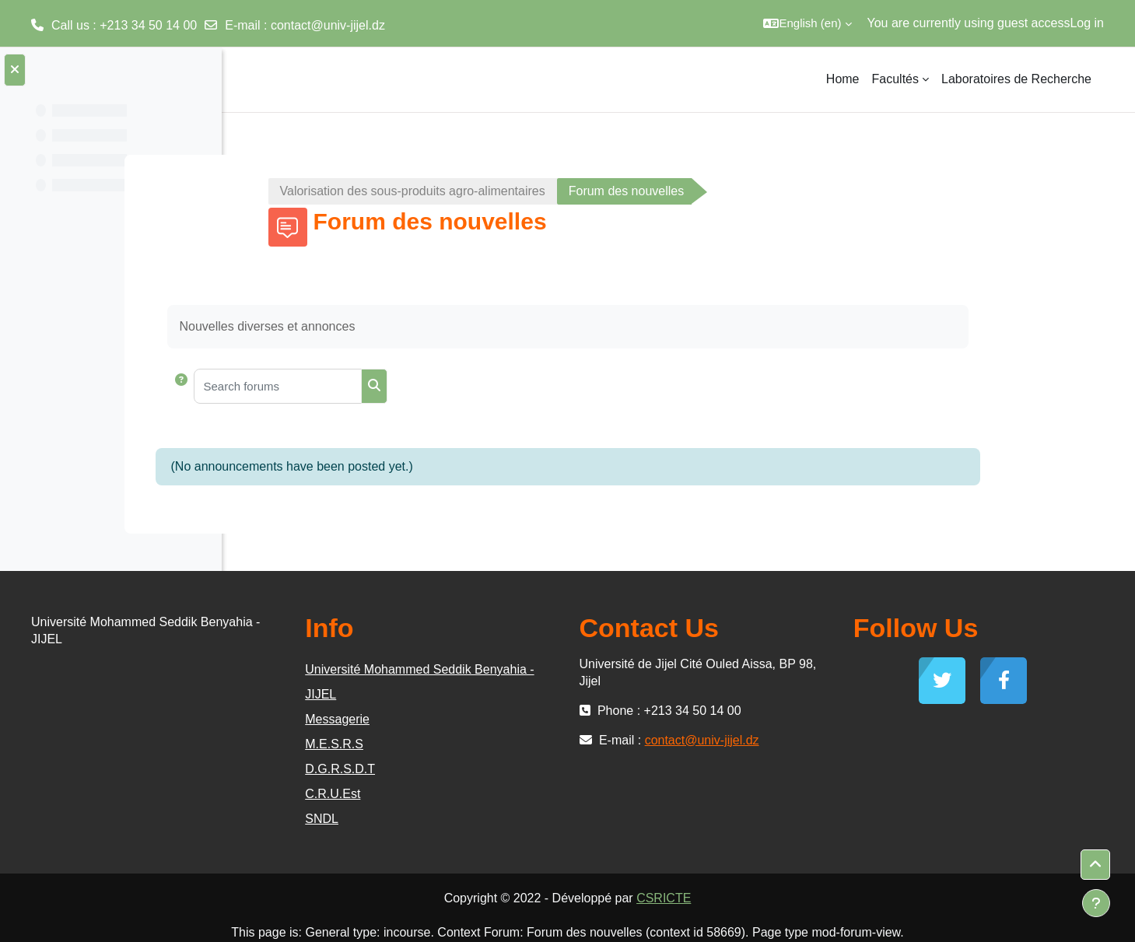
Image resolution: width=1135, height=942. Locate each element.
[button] (807, 23)
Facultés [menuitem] (895, 79)
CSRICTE (781, 898)
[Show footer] (1096, 903)
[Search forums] (394, 386)
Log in (1087, 23)
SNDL (497, 818)
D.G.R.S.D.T (516, 769)
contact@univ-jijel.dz (328, 25)
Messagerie (513, 719)
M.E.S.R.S (510, 744)
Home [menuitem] (843, 79)
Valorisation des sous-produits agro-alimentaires (529, 191)
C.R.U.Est (508, 793)
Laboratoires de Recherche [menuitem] (1016, 79)
